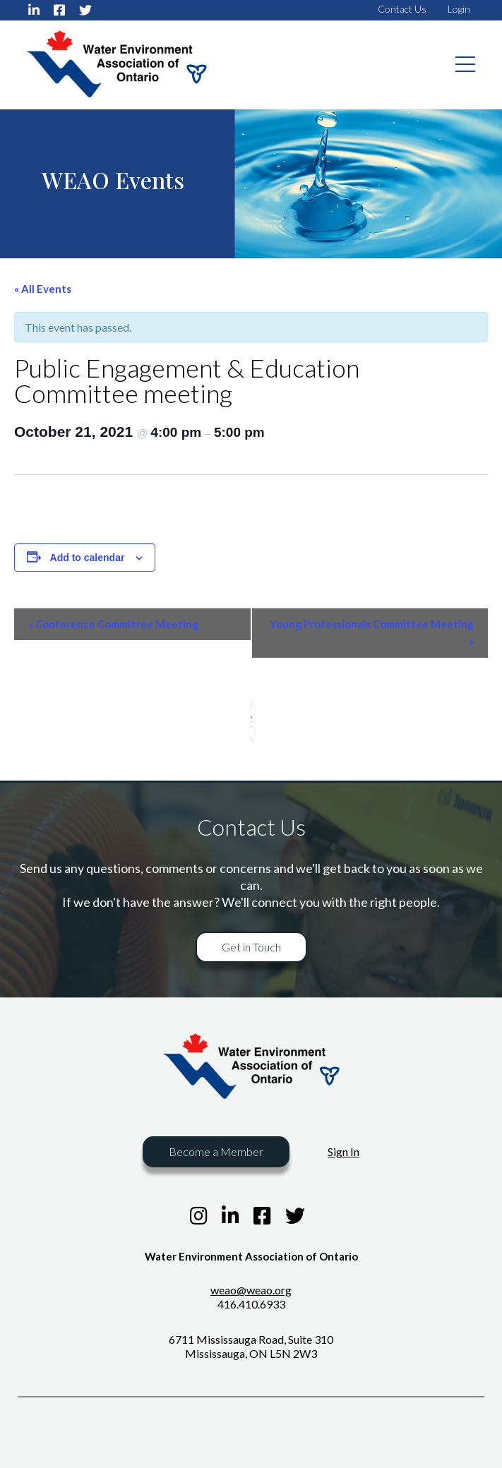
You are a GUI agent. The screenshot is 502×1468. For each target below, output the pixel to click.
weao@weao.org (251, 1289)
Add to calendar (87, 557)
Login (459, 9)
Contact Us (402, 9)
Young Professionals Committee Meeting (372, 633)
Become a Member (216, 1151)
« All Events (42, 288)
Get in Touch (251, 946)
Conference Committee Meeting (113, 624)
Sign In (343, 1151)
